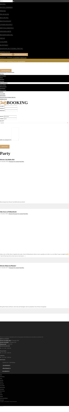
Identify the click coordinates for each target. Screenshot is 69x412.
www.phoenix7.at (5, 371)
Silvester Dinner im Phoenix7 (8, 265)
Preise (3, 11)
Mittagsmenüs (7, 28)
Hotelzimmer (6, 7)
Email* (2, 108)
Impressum (5, 52)
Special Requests (5, 140)
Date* (2, 116)
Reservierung (6, 35)
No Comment (16, 161)
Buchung (4, 18)
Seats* (2, 120)
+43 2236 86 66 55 (17, 57)
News (2, 38)
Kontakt (4, 45)
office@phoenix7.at (7, 368)
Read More (21, 161)
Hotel (3, 4)
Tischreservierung (20, 54)
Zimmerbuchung (6, 54)
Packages (4, 14)
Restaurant (5, 21)
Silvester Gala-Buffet (4, 342)
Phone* (2, 110)
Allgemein (11, 213)
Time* (2, 118)
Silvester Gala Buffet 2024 (7, 159)
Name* (2, 106)
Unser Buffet (6, 24)
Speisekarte (5, 31)
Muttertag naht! (3, 344)
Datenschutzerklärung (11, 48)
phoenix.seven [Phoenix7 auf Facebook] (23, 57)
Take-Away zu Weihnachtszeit (8, 211)
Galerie (3, 42)
